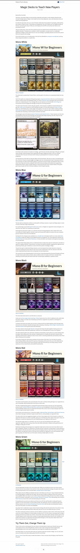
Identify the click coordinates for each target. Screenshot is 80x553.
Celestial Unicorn (46, 114)
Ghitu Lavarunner (38, 407)
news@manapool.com (20, 545)
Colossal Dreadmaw (31, 504)
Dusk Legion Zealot (26, 318)
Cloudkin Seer (41, 236)
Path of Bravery (19, 110)
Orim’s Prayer (57, 102)
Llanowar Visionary (38, 497)
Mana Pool (60, 2)
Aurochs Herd (41, 504)
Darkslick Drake (19, 239)
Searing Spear (51, 412)
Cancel (36, 226)
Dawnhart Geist (45, 100)
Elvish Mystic (47, 490)
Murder (32, 328)
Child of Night (52, 325)
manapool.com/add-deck (53, 36)
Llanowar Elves (39, 490)
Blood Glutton (21, 326)
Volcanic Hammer (60, 412)
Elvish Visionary (19, 498)
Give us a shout (19, 535)
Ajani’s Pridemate (36, 114)
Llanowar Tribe (47, 497)
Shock (18, 410)
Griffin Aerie (22, 107)
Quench (31, 226)
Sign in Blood (36, 318)
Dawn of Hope (58, 107)
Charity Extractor (60, 325)
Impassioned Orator (45, 99)
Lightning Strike (43, 412)
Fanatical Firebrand (27, 407)
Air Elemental (33, 239)
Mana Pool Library (22, 2)
